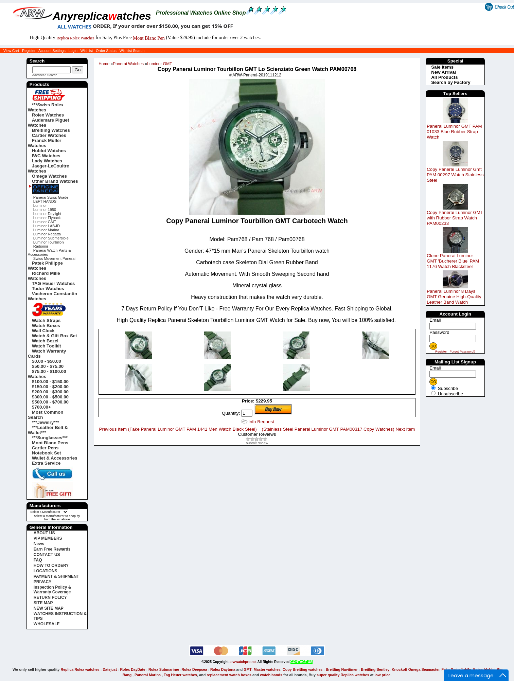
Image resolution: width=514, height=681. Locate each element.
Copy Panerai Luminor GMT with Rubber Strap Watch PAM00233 (455, 218)
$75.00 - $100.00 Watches (47, 374)
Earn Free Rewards (52, 549)
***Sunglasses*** (50, 437)
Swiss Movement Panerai (54, 258)
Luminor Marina (46, 230)
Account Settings (52, 51)
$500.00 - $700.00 (50, 402)
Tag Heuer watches (180, 675)
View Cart (11, 51)
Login (73, 51)
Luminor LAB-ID (46, 226)
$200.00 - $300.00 (50, 391)
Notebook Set (46, 452)
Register (29, 51)
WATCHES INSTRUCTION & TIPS (60, 616)
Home (104, 63)
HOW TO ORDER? (51, 565)
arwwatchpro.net (243, 662)
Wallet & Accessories (54, 458)
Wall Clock (43, 330)
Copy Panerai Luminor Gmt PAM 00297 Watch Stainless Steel (455, 175)
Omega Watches (49, 176)
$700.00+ (41, 407)
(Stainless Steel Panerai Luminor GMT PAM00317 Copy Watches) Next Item (338, 429)
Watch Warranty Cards (47, 353)
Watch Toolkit (46, 345)
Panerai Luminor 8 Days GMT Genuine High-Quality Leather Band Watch (454, 297)
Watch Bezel (45, 340)
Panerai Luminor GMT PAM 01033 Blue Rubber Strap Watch (454, 132)
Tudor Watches (48, 288)
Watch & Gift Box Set (54, 335)
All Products (444, 77)
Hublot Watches (49, 150)
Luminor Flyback (47, 218)
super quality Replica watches (343, 675)
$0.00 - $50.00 (46, 361)
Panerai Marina (148, 675)
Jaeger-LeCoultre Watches (48, 168)
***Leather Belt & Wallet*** (48, 430)
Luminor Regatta (47, 234)
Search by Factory (451, 82)
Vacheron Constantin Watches (52, 296)
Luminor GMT (159, 63)
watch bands (271, 675)
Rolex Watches (48, 115)
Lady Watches (47, 160)
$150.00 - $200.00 (50, 386)
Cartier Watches (49, 135)
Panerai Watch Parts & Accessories (49, 252)
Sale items (442, 67)
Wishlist (87, 51)
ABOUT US (44, 533)
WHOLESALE (47, 624)
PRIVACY (42, 581)
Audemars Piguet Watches (48, 123)
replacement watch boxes (229, 675)
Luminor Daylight (47, 214)
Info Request (261, 421)
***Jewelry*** (45, 422)
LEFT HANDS (44, 201)
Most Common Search (46, 415)
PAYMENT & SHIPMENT (56, 576)
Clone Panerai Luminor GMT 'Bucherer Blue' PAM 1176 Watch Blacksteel (453, 261)
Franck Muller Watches (44, 143)
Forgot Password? (462, 351)
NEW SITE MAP (49, 608)
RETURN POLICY (50, 597)
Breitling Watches (51, 130)
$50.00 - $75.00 (48, 366)
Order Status (106, 51)
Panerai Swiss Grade (50, 197)
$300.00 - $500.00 (50, 396)
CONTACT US (47, 554)
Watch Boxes (46, 325)
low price (382, 675)
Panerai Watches (128, 63)
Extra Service (46, 463)
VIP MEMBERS (48, 538)
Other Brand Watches (55, 181)
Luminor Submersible (51, 238)
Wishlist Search (132, 51)
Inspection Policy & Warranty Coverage (52, 589)
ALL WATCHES (74, 26)
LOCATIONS (45, 571)
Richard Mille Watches (44, 276)
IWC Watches (46, 155)
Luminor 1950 (44, 210)
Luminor (40, 205)
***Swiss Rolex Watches (46, 107)
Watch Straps (46, 320)
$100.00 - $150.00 (50, 381)
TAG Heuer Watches (53, 283)
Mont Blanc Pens (50, 442)
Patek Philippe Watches (45, 266)
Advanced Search (44, 75)
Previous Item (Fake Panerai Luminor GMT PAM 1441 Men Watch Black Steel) (178, 429)
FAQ (38, 560)
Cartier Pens (45, 447)
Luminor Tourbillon (48, 242)
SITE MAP (43, 603)
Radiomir (40, 246)
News (39, 543)
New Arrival (443, 72)
